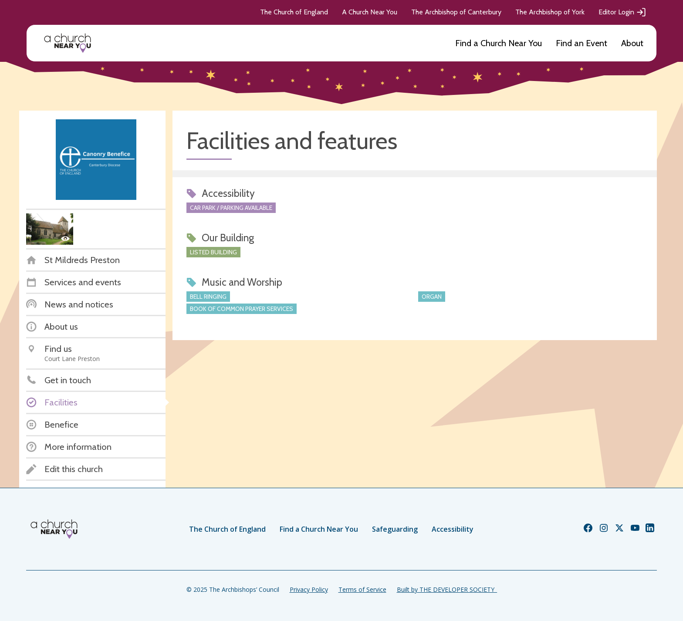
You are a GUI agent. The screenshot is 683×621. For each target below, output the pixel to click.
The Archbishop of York (550, 12)
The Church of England (294, 12)
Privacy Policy (309, 589)
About (632, 43)
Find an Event (581, 43)
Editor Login (622, 12)
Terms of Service (362, 589)
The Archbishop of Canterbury (456, 12)
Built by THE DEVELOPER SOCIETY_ (447, 589)
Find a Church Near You (498, 43)
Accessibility (452, 529)
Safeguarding (395, 529)
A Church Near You (369, 12)
